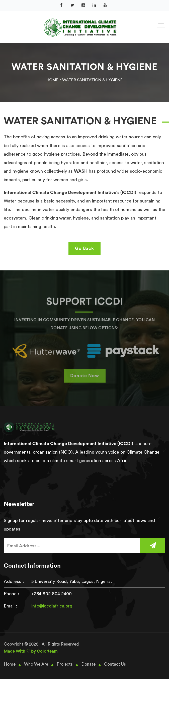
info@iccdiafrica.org (51, 606)
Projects (65, 664)
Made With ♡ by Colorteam (31, 651)
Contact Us (115, 664)
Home (52, 80)
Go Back (84, 248)
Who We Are (36, 664)
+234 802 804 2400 (51, 593)
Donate (88, 664)
